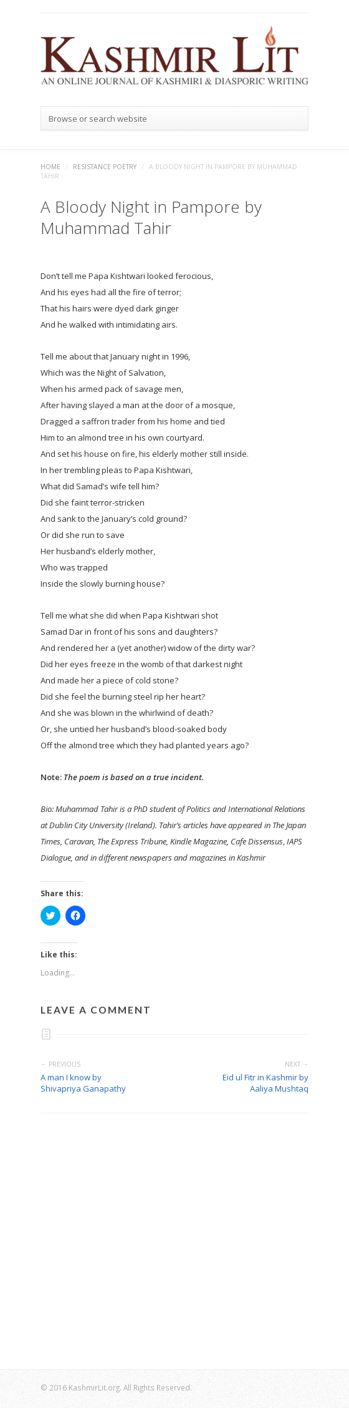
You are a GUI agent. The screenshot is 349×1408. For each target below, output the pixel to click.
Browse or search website (98, 118)
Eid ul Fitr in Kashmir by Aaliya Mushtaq (265, 1083)
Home (50, 166)
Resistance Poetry (104, 166)
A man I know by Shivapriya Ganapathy (83, 1083)
